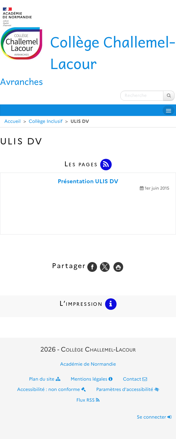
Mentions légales (92, 379)
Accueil (12, 121)
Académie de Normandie (88, 364)
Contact (135, 379)
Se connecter (154, 417)
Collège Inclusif (45, 121)
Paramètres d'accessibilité (127, 389)
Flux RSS (88, 400)
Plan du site (44, 379)
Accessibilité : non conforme (51, 389)
